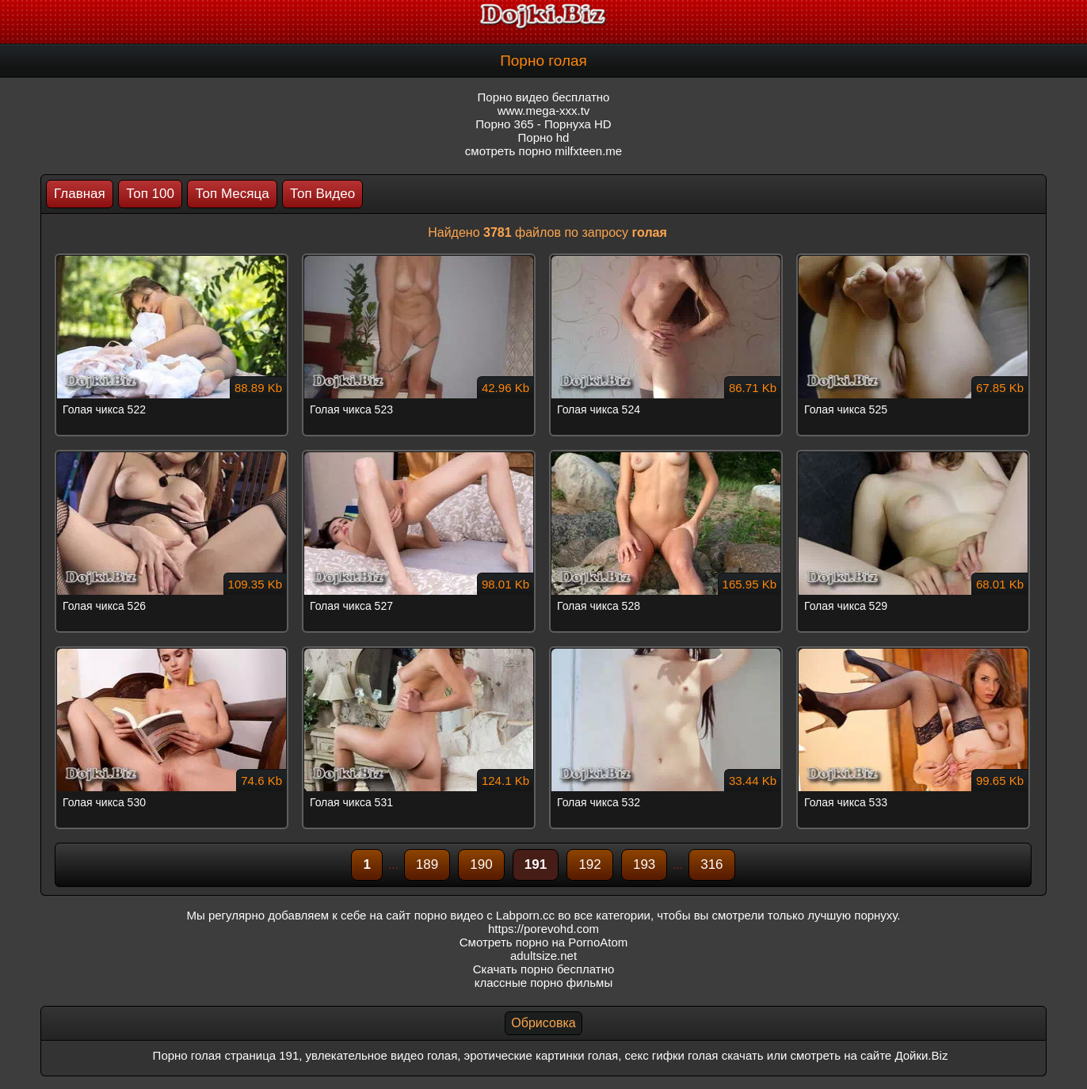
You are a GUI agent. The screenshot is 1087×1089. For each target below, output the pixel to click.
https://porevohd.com (543, 928)
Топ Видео (322, 193)
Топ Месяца (232, 193)
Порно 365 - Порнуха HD (543, 124)
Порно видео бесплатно (544, 97)
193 (644, 864)
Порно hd (544, 137)
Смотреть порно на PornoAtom (544, 942)
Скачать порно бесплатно (544, 969)
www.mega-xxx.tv (544, 110)
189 (427, 864)
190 (481, 864)
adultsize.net (543, 955)
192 (589, 864)
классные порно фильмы (543, 982)
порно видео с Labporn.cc (484, 915)
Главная (79, 193)
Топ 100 (150, 193)
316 (711, 864)
